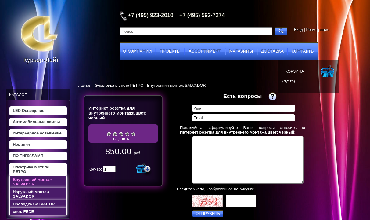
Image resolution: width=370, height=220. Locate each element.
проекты (170, 51)
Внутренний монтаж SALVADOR (32, 181)
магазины (241, 51)
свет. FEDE (23, 211)
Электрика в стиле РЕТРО (31, 169)
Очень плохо (109, 133)
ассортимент (205, 51)
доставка (272, 51)
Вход (298, 29)
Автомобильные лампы (36, 121)
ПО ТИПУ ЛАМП (28, 155)
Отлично (133, 133)
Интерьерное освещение (37, 133)
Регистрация (317, 29)
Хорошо (127, 133)
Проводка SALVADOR (34, 204)
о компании (137, 51)
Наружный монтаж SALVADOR (31, 194)
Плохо (115, 133)
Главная (83, 85)
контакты (303, 51)
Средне (121, 133)
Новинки (21, 144)
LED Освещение (28, 110)
